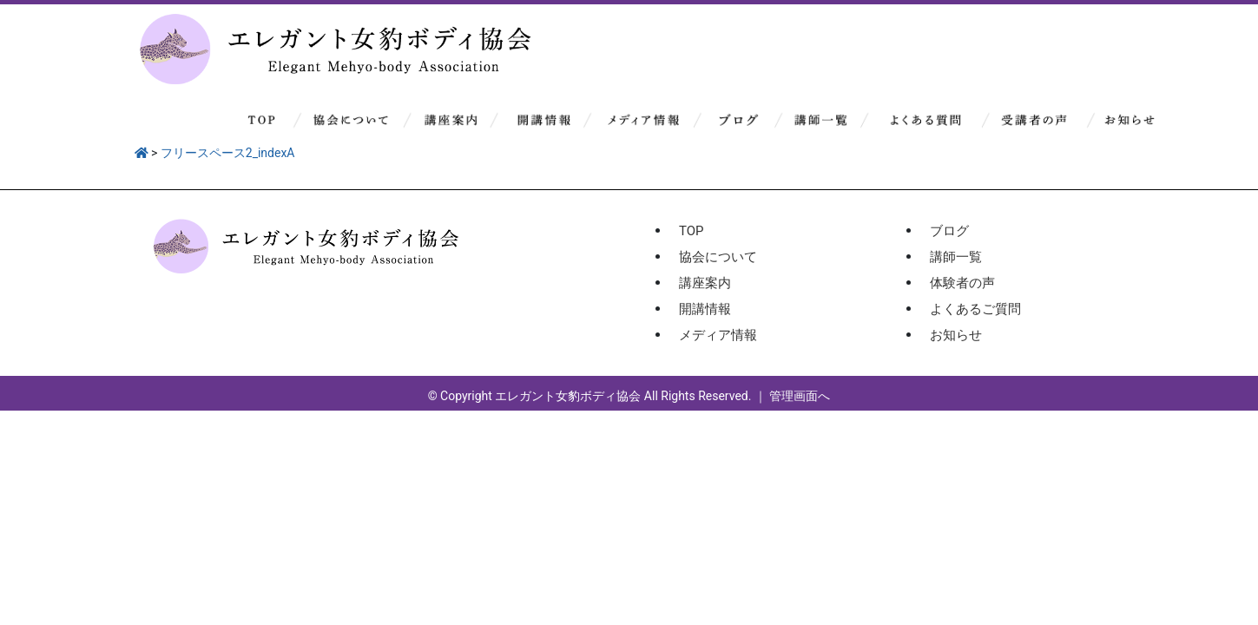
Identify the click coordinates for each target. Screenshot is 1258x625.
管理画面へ (799, 396)
